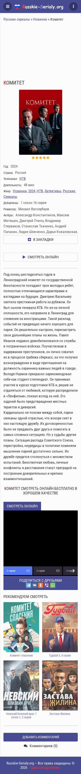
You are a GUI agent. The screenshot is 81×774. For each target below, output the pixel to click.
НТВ (22, 178)
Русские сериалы (16, 19)
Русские (69, 191)
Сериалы (10, 196)
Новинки (40, 19)
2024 (31, 191)
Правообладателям (44, 767)
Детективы (52, 191)
